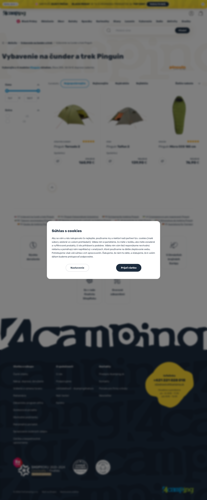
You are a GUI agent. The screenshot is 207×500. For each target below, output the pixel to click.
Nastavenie (77, 267)
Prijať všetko (128, 267)
